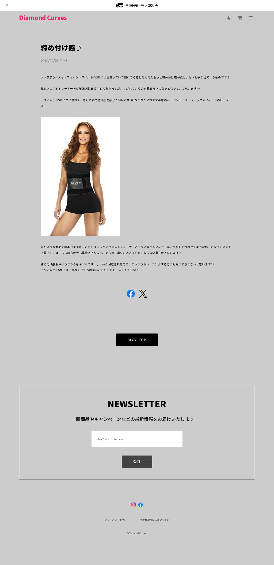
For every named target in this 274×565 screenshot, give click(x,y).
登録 (137, 463)
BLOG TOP (137, 341)
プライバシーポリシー (117, 520)
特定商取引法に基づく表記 (154, 520)
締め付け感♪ (61, 47)
